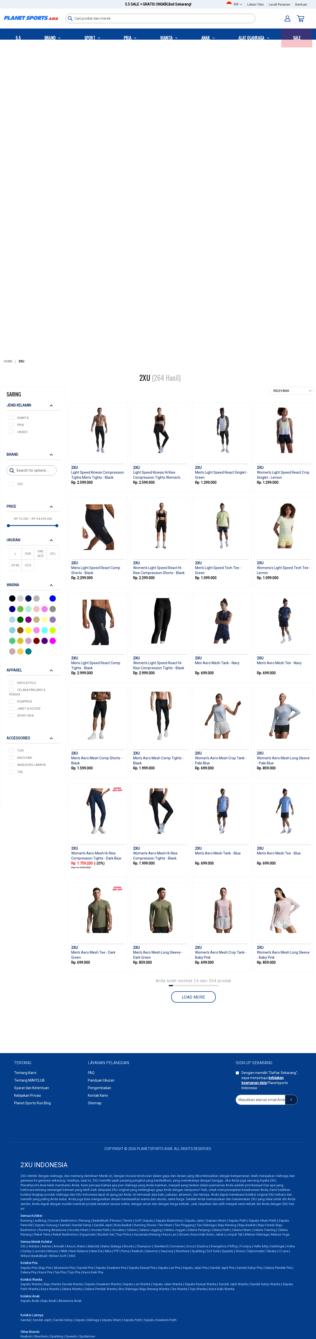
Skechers (182, 1251)
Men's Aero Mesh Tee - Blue (279, 853)
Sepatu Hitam (216, 1220)
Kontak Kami (98, 1095)
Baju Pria (45, 1268)
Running (26, 1220)
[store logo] (31, 18)
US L (53, 553)
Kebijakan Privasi (27, 1095)
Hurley (26, 1251)
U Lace (283, 1251)
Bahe (105, 1246)
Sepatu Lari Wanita (136, 1284)
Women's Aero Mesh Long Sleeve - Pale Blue (283, 760)
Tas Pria (60, 1272)
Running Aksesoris (52, 1230)
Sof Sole (213, 1251)
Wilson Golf (57, 1256)
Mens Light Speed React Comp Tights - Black (95, 665)
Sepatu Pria (28, 1268)
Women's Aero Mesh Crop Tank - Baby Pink (221, 954)
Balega (116, 1246)
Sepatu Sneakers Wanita (103, 1284)
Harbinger (277, 1246)
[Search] (32, 470)
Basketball (100, 1220)
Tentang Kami (25, 1073)
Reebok (137, 1251)
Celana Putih (221, 1230)
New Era (97, 1251)
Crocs (190, 1246)
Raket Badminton (65, 1234)
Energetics (218, 1246)
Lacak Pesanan (279, 4)
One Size (40, 554)
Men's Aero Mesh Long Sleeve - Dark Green (158, 954)
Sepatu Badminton (169, 1220)
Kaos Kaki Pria (93, 1272)
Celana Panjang (198, 1230)
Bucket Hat (106, 1234)
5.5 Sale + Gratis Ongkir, (158, 4)
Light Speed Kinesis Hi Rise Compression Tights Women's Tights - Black (156, 475)
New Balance (78, 1251)
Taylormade (255, 1251)
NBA (64, 1251)
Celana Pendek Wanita (100, 1289)
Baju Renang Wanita (154, 1289)
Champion (143, 1246)
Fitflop (233, 1246)
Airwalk (58, 1246)
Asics (70, 1246)
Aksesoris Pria (64, 1268)
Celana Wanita (71, 1289)
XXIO (72, 1256)
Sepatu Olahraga (87, 1320)
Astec (81, 1246)
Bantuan (301, 4)
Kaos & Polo (26, 683)
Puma (125, 1251)
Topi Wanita (198, 1289)
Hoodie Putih (100, 1230)
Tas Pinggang (185, 1225)
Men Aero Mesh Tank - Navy (217, 663)
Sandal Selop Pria (249, 1268)
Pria (20, 425)
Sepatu (148, 1220)
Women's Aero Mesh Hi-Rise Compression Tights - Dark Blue (96, 855)
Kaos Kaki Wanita (221, 1289)
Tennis (127, 1220)
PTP (116, 1251)
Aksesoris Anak (70, 1301)
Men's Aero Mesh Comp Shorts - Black (96, 760)
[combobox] (160, 18)
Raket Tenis (42, 1234)
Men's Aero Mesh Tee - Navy (279, 663)
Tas (20, 772)
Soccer (53, 1220)
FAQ (91, 1073)
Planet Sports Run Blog (32, 1103)
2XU (20, 484)
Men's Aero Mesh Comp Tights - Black (158, 760)
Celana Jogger (174, 1230)
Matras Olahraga (257, 1234)
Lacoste (39, 1251)
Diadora (202, 1246)
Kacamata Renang (147, 1234)
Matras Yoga (280, 1234)
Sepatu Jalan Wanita (167, 1284)
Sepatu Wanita (31, 1284)
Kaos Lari (169, 1234)
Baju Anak (48, 1301)
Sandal (65, 1225)
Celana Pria (28, 1272)
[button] (238, 4)
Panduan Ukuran (101, 1080)
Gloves (184, 1234)
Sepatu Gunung (46, 1225)
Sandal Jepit (103, 1225)
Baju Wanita (52, 1284)
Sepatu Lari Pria (169, 1268)
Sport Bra (25, 715)
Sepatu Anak (29, 1301)
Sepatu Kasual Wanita (200, 1284)
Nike (108, 1251)
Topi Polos (124, 1234)
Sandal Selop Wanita (265, 1284)
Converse (177, 1246)
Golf (138, 1220)
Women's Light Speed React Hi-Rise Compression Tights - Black (158, 665)
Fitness (115, 1220)
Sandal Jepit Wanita (233, 1284)
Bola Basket (123, 1225)
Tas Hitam (165, 1225)
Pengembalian (99, 1088)
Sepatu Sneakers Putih (160, 1320)
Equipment (88, 1234)
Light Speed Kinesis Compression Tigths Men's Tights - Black (97, 474)
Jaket (219, 1234)
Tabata (271, 1251)
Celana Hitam (241, 1230)
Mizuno (52, 1251)
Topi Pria (74, 1272)
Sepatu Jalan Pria (195, 1268)
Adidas (34, 1246)
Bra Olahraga (128, 1289)
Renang (84, 1220)
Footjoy (245, 1246)
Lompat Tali (234, 1234)
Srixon (240, 1251)
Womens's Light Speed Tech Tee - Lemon (283, 570)
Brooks (129, 1246)
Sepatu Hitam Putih (262, 1220)
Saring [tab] (14, 394)
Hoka (291, 1246)
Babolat (93, 1246)
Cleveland (161, 1246)
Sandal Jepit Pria (222, 1268)
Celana (132, 1230)
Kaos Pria (45, 1272)
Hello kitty (261, 1246)
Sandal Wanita (72, 1284)
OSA (28, 553)
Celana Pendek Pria (278, 1268)
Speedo (227, 1251)
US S (28, 565)
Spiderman (87, 1336)
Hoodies (118, 1230)
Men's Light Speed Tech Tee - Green (218, 570)
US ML (15, 565)
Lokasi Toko (255, 4)
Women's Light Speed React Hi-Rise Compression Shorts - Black (159, 570)
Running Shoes (145, 1225)
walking (40, 1220)
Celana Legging (150, 1230)
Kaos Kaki (24, 758)
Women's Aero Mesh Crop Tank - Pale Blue (221, 760)
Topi (20, 751)
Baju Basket (247, 1225)
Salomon (151, 1251)
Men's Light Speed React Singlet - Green (221, 474)
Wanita (23, 418)
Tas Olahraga (206, 1225)
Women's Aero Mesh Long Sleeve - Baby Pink (283, 954)
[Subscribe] (291, 1100)
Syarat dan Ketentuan (31, 1088)
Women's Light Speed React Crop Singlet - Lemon (283, 474)
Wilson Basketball (33, 1256)
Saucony (167, 1251)
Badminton (69, 1220)
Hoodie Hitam (78, 1230)
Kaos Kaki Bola (202, 1234)
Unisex (22, 432)
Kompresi (24, 701)
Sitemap (95, 1103)
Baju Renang (227, 1225)
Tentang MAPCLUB (29, 1080)
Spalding (198, 1251)
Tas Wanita (179, 1289)
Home (8, 361)
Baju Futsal (266, 1225)
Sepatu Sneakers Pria (110, 1268)
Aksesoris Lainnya (31, 765)
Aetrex (46, 1246)
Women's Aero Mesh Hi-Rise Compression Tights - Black (155, 855)
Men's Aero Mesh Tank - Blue (218, 853)
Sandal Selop (81, 1225)
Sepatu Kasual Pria (142, 1268)
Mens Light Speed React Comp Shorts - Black (95, 570)
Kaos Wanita (50, 1289)
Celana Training (264, 1230)
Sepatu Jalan (194, 1220)
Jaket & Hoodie (29, 708)
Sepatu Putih (237, 1220)
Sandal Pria (85, 1268)
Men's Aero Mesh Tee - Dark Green (93, 954)
